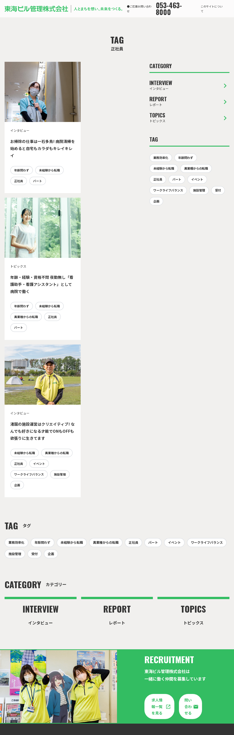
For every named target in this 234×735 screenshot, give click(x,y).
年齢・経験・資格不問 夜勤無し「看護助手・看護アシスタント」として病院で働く (103, 148)
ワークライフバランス (29, 368)
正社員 (49, 192)
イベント (20, 357)
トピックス (189, 117)
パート (18, 203)
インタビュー (189, 85)
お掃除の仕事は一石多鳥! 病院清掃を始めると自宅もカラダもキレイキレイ (35, 148)
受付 (218, 190)
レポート (189, 101)
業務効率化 (160, 157)
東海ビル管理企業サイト (115, 701)
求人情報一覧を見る (157, 600)
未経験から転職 (24, 192)
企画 (39, 379)
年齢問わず (21, 181)
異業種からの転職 (93, 192)
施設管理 (20, 379)
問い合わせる (188, 610)
